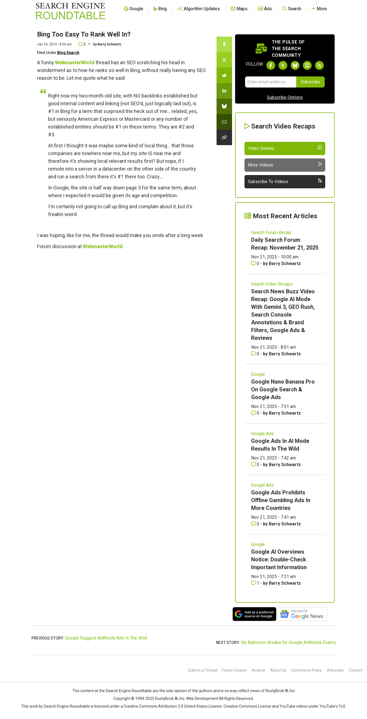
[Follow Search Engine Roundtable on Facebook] (270, 65)
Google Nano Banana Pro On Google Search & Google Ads (283, 389)
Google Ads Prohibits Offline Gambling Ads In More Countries (280, 500)
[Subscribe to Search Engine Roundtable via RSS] (319, 65)
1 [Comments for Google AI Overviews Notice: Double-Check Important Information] (255, 583)
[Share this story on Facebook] (224, 44)
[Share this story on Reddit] (224, 75)
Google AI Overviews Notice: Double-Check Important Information (279, 559)
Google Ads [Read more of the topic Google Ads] (262, 433)
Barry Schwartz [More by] (109, 44)
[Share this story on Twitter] (224, 60)
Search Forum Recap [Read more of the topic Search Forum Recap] (271, 232)
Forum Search (234, 670)
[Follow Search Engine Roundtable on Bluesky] (295, 65)
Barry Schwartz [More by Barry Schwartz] (285, 263)
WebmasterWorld (75, 62)
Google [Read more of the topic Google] (258, 374)
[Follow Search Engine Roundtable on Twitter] (282, 65)
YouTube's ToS (332, 706)
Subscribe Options (285, 97)
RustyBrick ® (166, 698)
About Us (278, 670)
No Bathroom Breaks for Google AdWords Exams (288, 642)
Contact (356, 670)
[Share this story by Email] (224, 122)
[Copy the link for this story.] (224, 137)
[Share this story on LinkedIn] (224, 91)
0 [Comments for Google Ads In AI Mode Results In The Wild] (255, 464)
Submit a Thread (202, 670)
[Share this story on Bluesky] (224, 106)
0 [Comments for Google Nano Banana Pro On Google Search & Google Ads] (255, 413)
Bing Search (68, 52)
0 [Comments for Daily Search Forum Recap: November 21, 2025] (255, 263)
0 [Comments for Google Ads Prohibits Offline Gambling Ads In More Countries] (255, 524)
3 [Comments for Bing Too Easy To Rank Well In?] (82, 44)
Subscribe (310, 81)
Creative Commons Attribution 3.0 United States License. (173, 706)
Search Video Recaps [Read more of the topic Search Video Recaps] (272, 284)
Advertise (335, 670)
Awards (258, 670)
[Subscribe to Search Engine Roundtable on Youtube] (307, 65)
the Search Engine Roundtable (126, 691)
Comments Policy (306, 670)
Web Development (202, 698)
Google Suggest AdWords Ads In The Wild (106, 638)
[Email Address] (270, 82)
